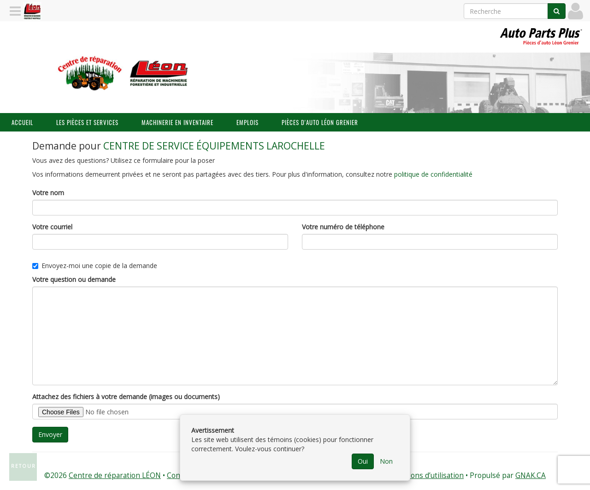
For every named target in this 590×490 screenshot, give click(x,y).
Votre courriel (52, 226)
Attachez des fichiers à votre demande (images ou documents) (126, 396)
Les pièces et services (87, 122)
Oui (363, 461)
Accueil (22, 122)
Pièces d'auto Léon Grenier (320, 122)
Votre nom (48, 192)
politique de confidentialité (433, 174)
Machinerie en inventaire (177, 122)
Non (386, 461)
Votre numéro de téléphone (343, 226)
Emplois (247, 122)
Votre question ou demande (74, 279)
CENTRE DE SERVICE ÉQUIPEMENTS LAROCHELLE (214, 145)
